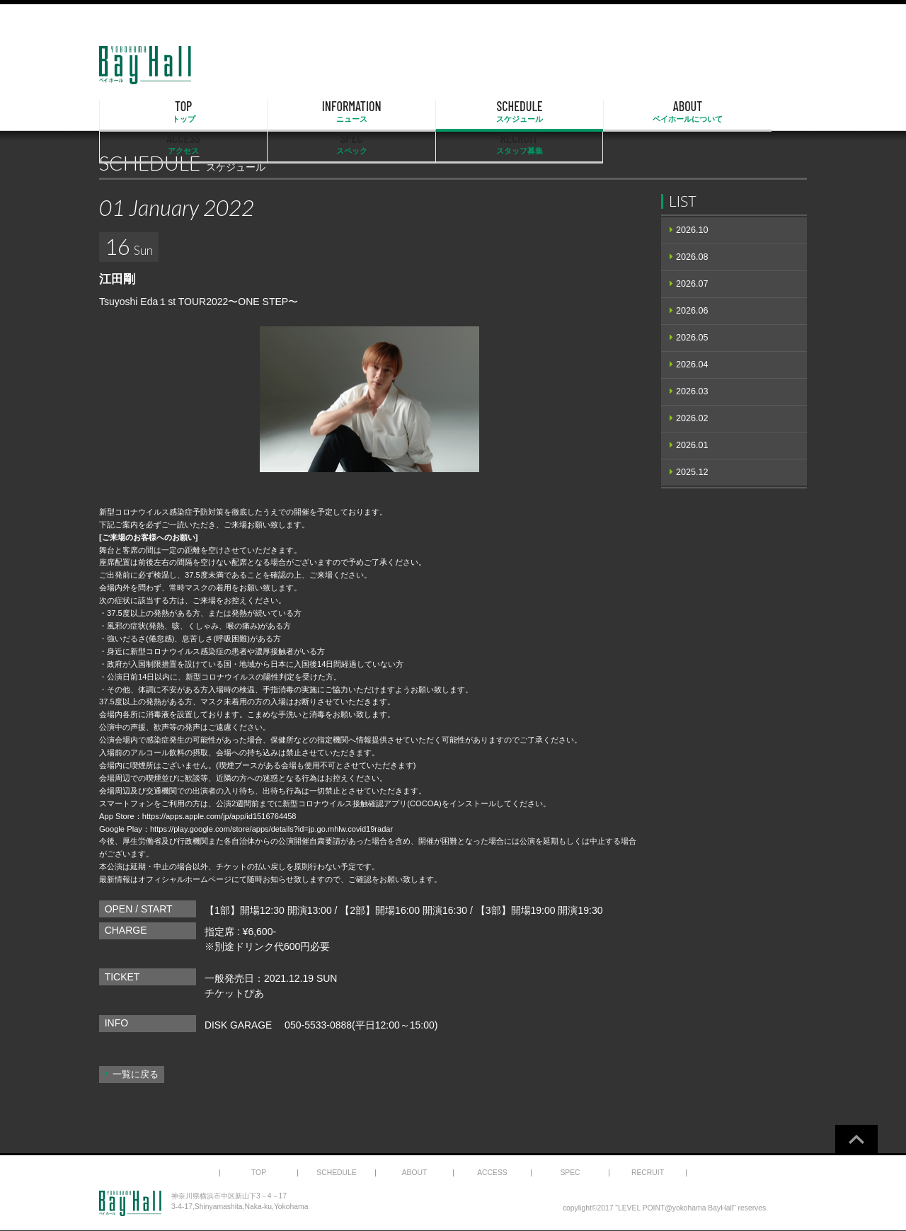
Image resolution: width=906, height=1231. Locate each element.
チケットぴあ (234, 993)
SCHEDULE (352, 111)
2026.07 (692, 284)
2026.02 (692, 418)
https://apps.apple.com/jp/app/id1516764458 (220, 816)
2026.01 (692, 445)
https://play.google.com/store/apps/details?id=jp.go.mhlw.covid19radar (273, 829)
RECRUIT (756, 111)
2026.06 (692, 311)
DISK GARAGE (239, 1025)
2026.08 (692, 257)
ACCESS (554, 111)
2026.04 (692, 365)
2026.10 (692, 230)
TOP (150, 111)
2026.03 (692, 391)
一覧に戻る (136, 1075)
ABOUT (453, 111)
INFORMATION (251, 111)
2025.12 (692, 472)
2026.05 (692, 338)
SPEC (655, 111)
